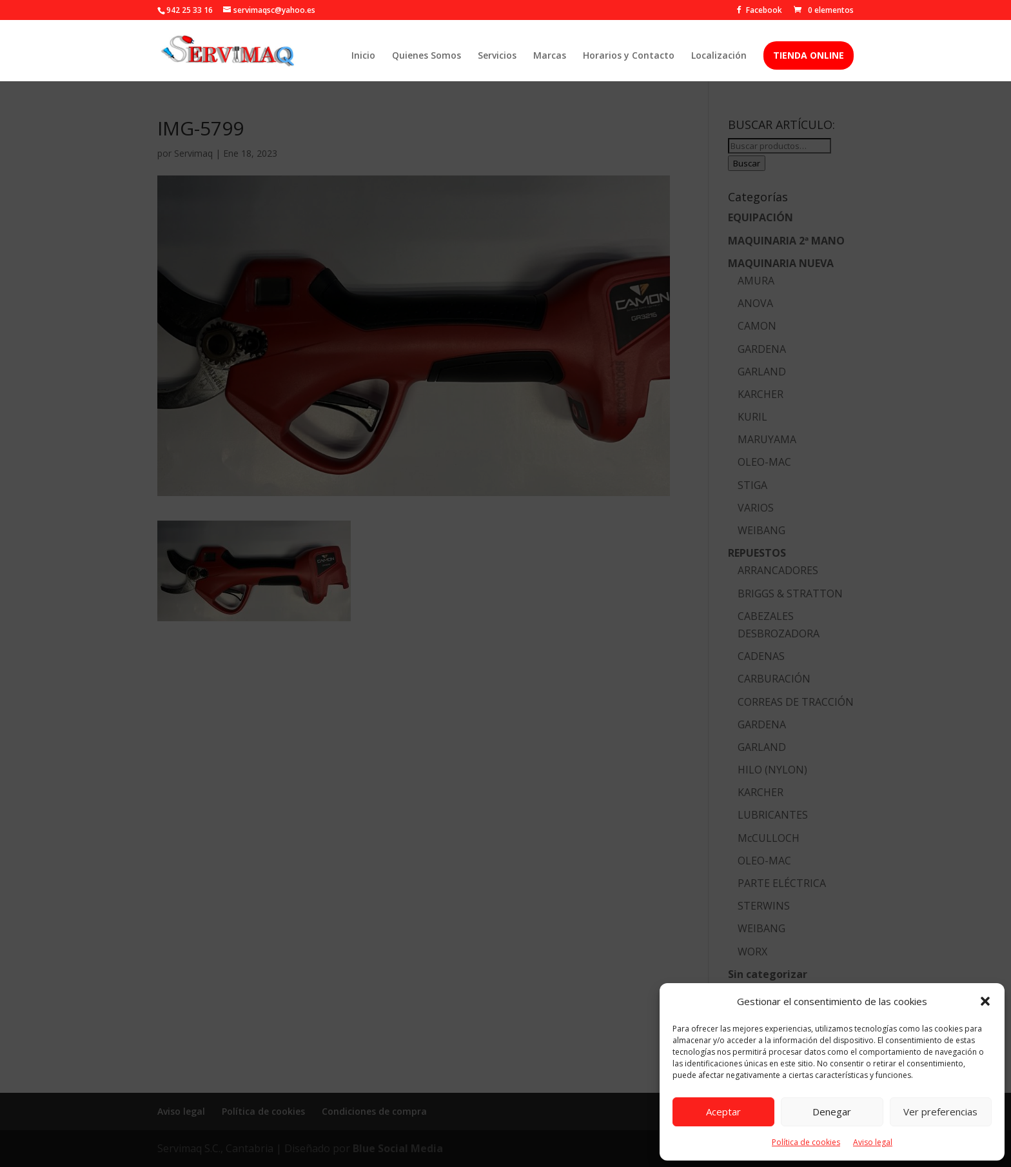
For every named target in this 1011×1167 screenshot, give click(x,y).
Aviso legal (872, 1142)
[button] (985, 1001)
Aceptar (723, 1111)
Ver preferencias (940, 1111)
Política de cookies (806, 1142)
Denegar (831, 1111)
